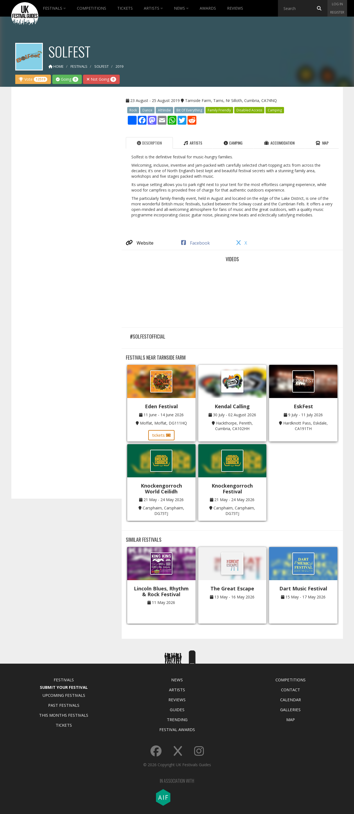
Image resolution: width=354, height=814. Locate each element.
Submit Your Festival (64, 687)
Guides (177, 709)
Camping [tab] (233, 143)
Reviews (235, 8)
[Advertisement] (62, 178)
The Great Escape (232, 588)
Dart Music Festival (303, 588)
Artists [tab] (193, 143)
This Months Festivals (63, 715)
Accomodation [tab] (279, 143)
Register (337, 12)
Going (67, 79)
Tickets (125, 8)
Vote (33, 79)
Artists (153, 8)
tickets (161, 435)
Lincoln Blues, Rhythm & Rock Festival (161, 591)
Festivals (54, 8)
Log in (337, 4)
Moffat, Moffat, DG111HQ (163, 423)
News (181, 8)
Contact (290, 689)
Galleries (290, 709)
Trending (177, 719)
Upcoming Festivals (63, 695)
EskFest (303, 406)
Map (290, 719)
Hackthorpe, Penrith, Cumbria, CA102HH (234, 425)
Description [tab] (149, 143)
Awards (208, 8)
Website (139, 243)
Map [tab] (322, 143)
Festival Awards (177, 729)
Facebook (195, 243)
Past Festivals (63, 705)
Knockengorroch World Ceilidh (161, 488)
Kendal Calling (232, 406)
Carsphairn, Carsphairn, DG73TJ (163, 510)
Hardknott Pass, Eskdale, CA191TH (305, 425)
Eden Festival (161, 406)
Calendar (290, 699)
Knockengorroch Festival (232, 488)
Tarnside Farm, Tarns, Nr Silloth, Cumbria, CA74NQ (231, 100)
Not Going (101, 79)
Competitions (91, 8)
